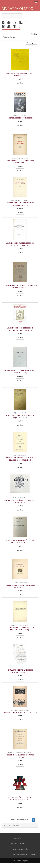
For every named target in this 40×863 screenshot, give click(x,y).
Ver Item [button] (20, 83)
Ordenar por (31, 43)
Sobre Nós (16, 838)
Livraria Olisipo (17, 8)
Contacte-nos (17, 843)
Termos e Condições (19, 849)
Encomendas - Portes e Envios (23, 854)
